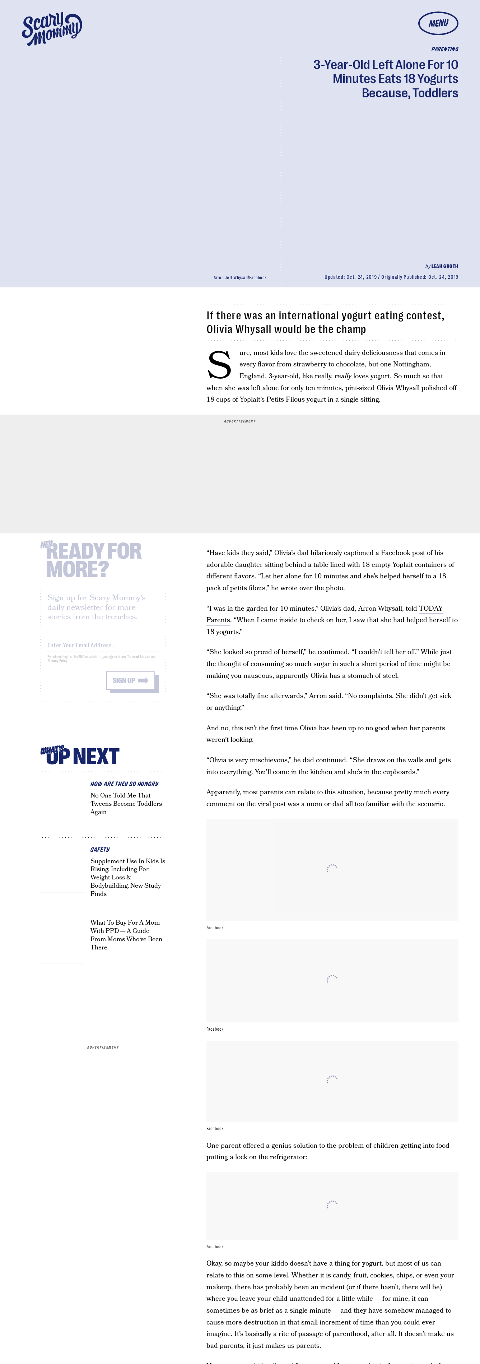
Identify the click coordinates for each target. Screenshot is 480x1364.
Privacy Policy (57, 666)
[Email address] (103, 649)
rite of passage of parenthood (323, 1334)
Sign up (124, 686)
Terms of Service (138, 662)
